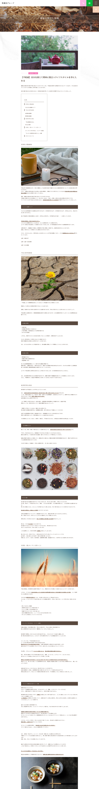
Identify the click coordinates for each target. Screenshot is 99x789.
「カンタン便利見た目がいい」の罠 (33, 133)
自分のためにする (30, 136)
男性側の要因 (28, 116)
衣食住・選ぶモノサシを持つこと (33, 127)
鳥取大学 (26, 238)
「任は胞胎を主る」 (30, 122)
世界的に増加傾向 (30, 104)
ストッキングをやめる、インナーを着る (34, 130)
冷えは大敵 (27, 124)
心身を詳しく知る (33, 73)
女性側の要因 (28, 113)
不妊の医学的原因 (30, 110)
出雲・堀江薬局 (28, 241)
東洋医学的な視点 (30, 118)
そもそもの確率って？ (30, 107)
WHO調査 (26, 245)
